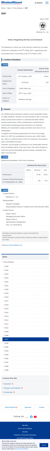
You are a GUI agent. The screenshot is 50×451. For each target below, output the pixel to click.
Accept (44, 445)
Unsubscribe (9, 392)
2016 (6, 305)
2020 (6, 289)
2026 (6, 266)
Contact (41, 407)
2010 (6, 328)
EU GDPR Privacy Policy (25, 438)
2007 (6, 339)
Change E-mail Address (13, 388)
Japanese (27, 407)
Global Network (11, 407)
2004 (6, 351)
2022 (6, 282)
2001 (6, 362)
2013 (6, 316)
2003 (6, 355)
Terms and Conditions (21, 449)
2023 (6, 278)
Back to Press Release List (12, 245)
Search (39, 3)
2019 (6, 293)
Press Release (18, 8)
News (9, 8)
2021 (6, 286)
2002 (6, 358)
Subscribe (8, 384)
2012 (6, 320)
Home (3, 8)
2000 (6, 366)
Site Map (25, 425)
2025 (6, 270)
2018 (6, 297)
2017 (6, 301)
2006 (6, 343)
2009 (6, 332)
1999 (6, 370)
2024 (6, 274)
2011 (6, 324)
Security (25, 432)
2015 (6, 309)
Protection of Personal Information (25, 435)
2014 (6, 312)
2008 (6, 335)
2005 (6, 347)
